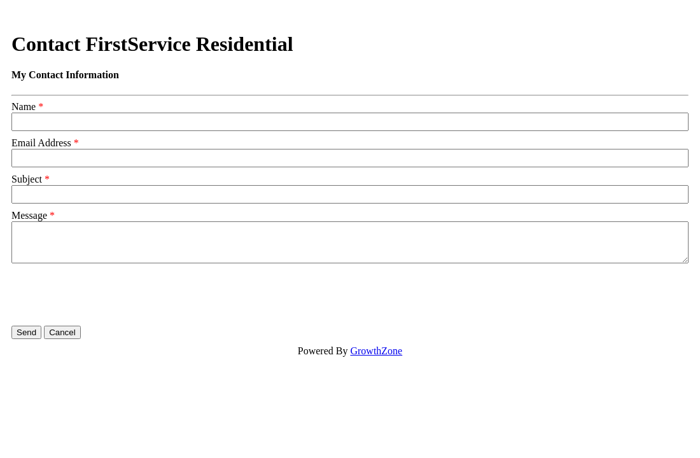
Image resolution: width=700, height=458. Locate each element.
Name (23, 106)
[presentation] (108, 294)
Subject (26, 179)
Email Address (41, 142)
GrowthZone (376, 350)
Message (29, 215)
